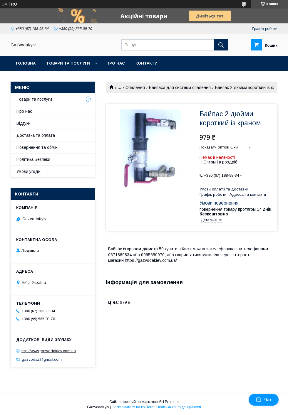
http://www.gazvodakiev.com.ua (48, 351)
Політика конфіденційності (178, 407)
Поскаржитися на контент (133, 407)
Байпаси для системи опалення (180, 87)
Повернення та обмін (37, 147)
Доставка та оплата (35, 135)
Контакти (146, 63)
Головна (26, 63)
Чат (264, 399)
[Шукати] (221, 44)
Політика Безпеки (33, 159)
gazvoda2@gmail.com (42, 359)
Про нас (115, 63)
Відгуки (23, 123)
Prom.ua (172, 402)
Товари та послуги (68, 63)
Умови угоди (28, 171)
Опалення (135, 87)
